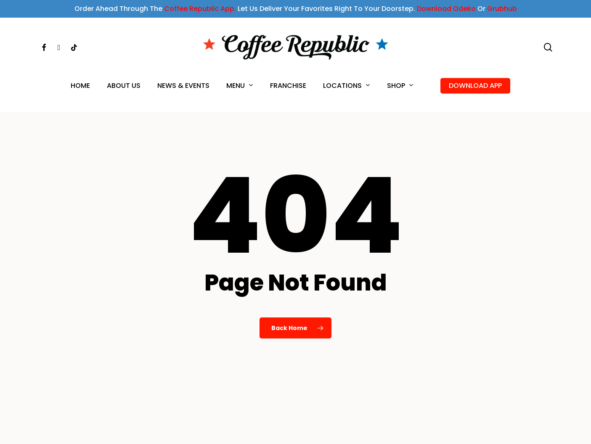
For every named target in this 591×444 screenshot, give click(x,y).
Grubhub (502, 8)
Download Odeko (446, 8)
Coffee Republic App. (200, 8)
